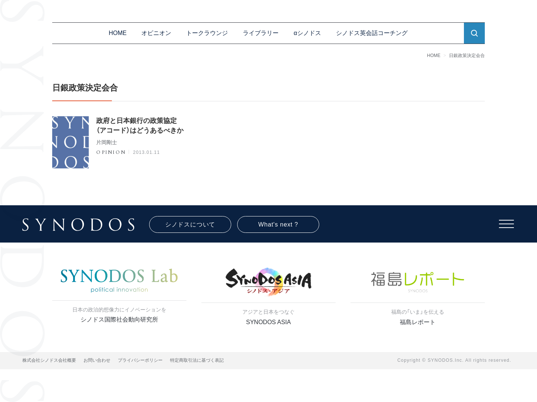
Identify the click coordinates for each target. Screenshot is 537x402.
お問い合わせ (97, 360)
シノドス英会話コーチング (372, 33)
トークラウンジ (207, 33)
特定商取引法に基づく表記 (197, 360)
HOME (117, 33)
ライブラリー (261, 33)
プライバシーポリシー (140, 360)
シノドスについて (190, 224)
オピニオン (156, 33)
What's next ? (278, 224)
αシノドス (307, 33)
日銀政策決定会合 (467, 55)
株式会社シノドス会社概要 (49, 360)
